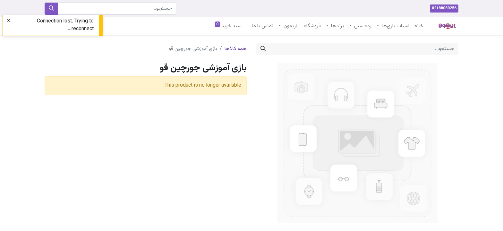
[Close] (8, 21)
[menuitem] (419, 26)
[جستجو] (51, 9)
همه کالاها (236, 49)
